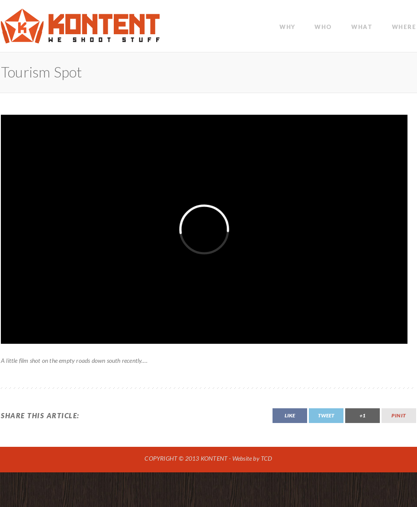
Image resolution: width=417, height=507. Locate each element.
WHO (323, 26)
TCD (267, 458)
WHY (287, 26)
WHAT (361, 26)
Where (404, 26)
